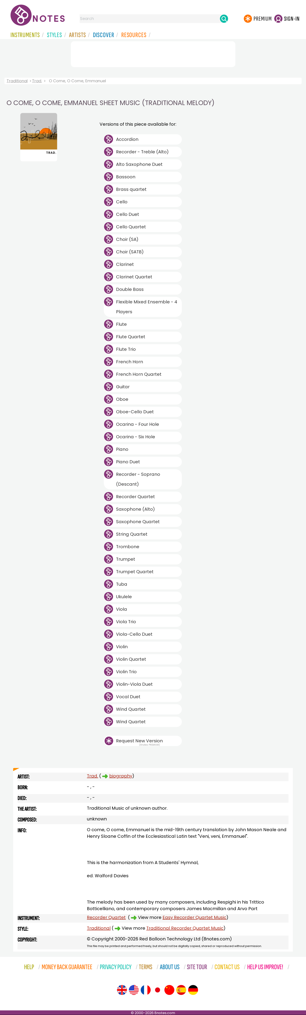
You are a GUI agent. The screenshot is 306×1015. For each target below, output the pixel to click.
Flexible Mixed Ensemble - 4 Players (146, 307)
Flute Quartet (130, 337)
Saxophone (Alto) (135, 509)
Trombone (127, 547)
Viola (121, 609)
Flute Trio (126, 349)
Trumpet (125, 559)
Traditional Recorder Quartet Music (185, 928)
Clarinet (125, 264)
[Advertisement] (153, 53)
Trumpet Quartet (135, 572)
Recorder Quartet (135, 497)
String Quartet (131, 534)
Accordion (127, 139)
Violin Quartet (131, 659)
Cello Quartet (131, 227)
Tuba (121, 584)
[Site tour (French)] (145, 990)
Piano (122, 449)
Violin (122, 647)
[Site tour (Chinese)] (169, 990)
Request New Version (139, 741)
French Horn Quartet (138, 374)
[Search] (224, 18)
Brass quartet (131, 189)
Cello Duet (127, 214)
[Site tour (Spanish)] (181, 990)
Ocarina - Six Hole (135, 437)
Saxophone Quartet (138, 522)
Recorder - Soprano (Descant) (138, 479)
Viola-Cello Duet (134, 634)
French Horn (129, 362)
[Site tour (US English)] (133, 990)
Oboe (122, 399)
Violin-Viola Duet (134, 684)
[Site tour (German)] (193, 990)
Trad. (37, 81)
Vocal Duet (128, 697)
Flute (121, 324)
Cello (121, 202)
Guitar (123, 387)
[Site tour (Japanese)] (157, 990)
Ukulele (124, 597)
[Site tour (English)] (121, 990)
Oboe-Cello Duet (135, 412)
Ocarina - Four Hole (137, 424)
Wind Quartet (131, 709)
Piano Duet (128, 462)
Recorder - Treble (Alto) (142, 152)
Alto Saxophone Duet (139, 164)
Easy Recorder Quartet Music (194, 917)
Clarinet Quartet (134, 277)
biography (120, 776)
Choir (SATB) (130, 252)
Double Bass (130, 289)
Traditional (17, 81)
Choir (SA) (127, 239)
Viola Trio (126, 622)
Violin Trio (126, 672)
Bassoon (125, 177)
